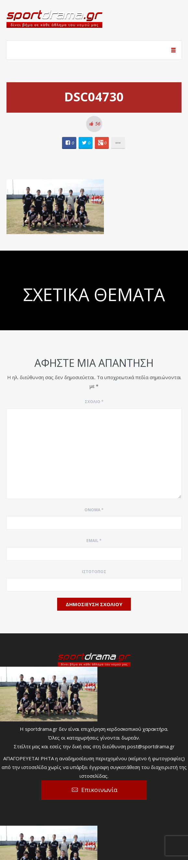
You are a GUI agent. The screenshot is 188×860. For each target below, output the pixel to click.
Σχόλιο (94, 401)
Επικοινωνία (99, 790)
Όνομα (94, 510)
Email (94, 540)
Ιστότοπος (94, 571)
